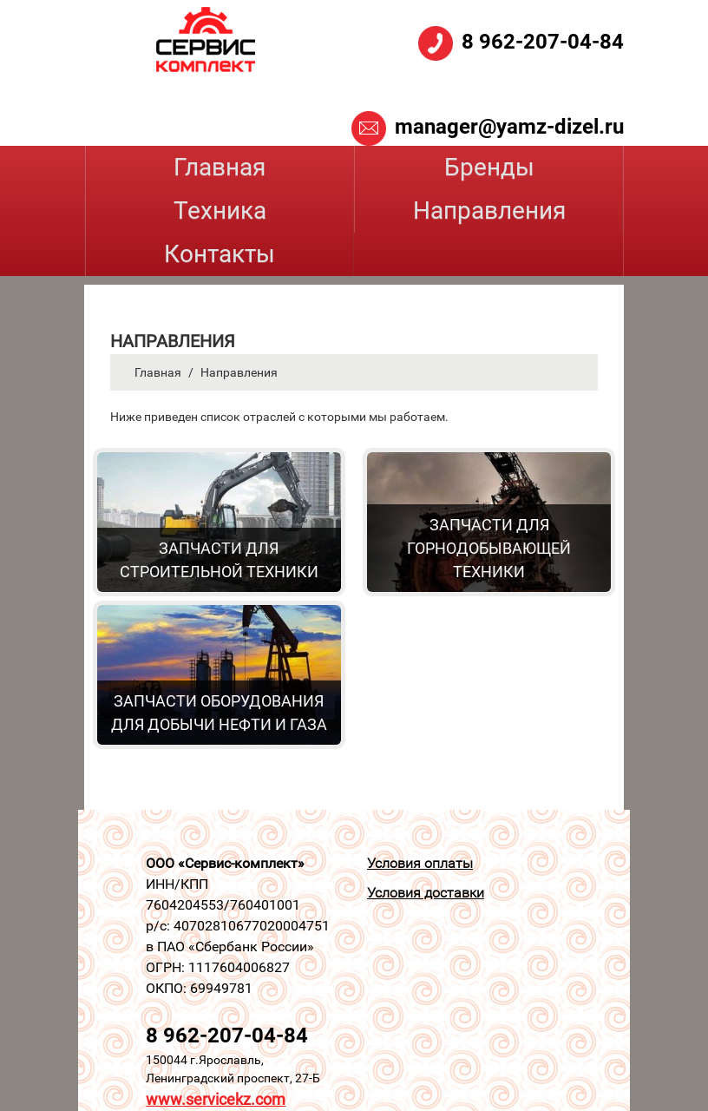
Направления (489, 210)
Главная (220, 167)
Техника (220, 210)
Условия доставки (425, 892)
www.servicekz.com (215, 1099)
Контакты (219, 254)
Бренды (489, 167)
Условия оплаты (420, 863)
